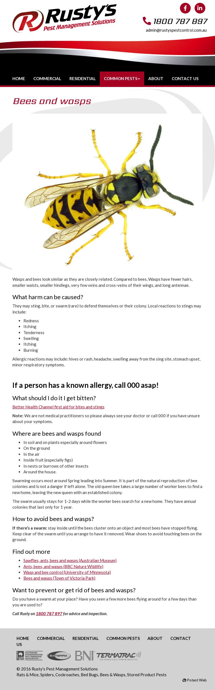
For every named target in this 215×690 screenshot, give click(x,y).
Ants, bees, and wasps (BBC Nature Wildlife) (63, 566)
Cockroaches (67, 674)
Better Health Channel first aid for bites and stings (58, 406)
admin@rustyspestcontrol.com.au (176, 30)
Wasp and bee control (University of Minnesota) (67, 572)
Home (18, 78)
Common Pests (123, 638)
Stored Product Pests (146, 674)
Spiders (47, 674)
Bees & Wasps (112, 674)
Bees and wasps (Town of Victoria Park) (59, 578)
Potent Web (194, 680)
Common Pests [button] (122, 78)
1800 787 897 (180, 21)
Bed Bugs (89, 674)
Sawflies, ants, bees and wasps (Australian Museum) (70, 560)
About (155, 78)
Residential (82, 78)
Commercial (47, 78)
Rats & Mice (28, 674)
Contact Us (185, 78)
